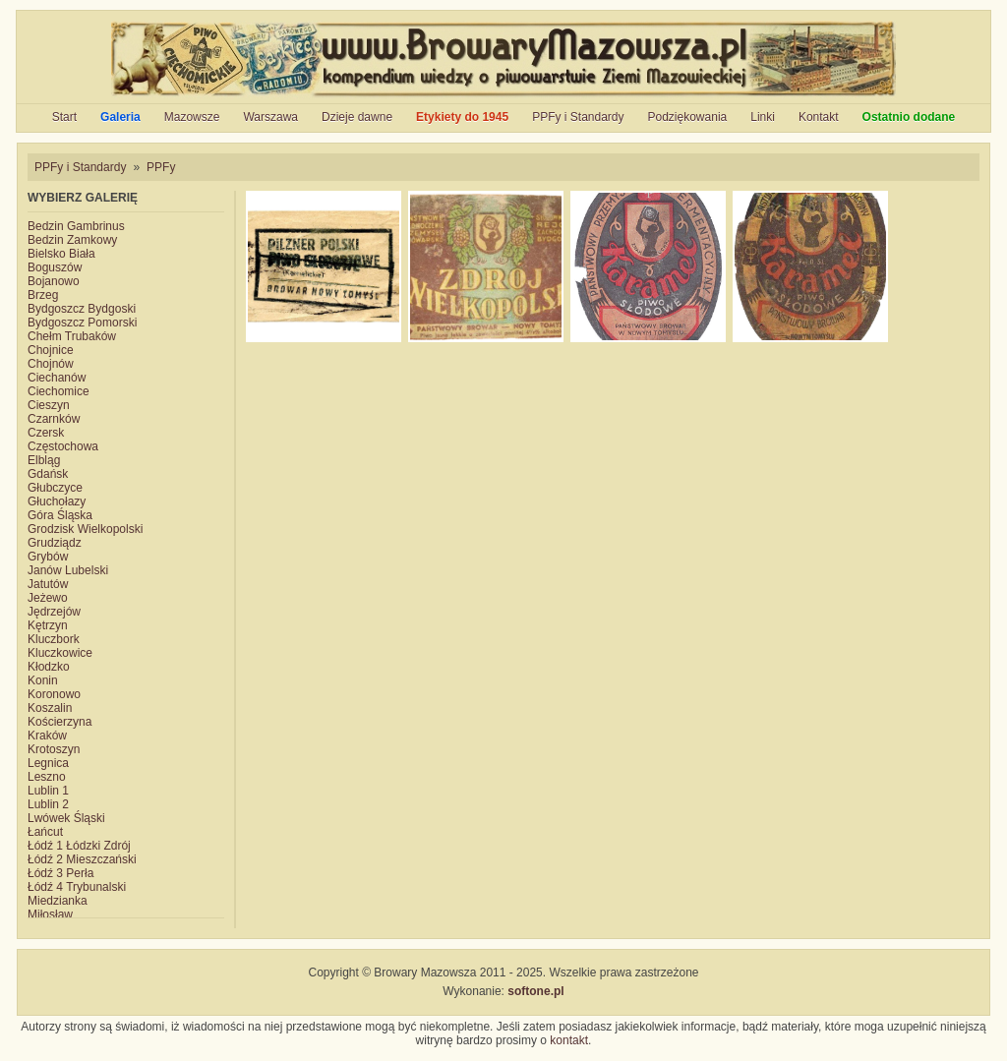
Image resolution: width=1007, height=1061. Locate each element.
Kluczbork (54, 639)
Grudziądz (55, 543)
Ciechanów (57, 377)
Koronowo (54, 694)
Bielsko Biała (61, 254)
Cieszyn (49, 405)
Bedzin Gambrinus (76, 226)
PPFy (161, 167)
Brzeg (43, 295)
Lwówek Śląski (66, 818)
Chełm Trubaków (72, 336)
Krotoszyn (54, 749)
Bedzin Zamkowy (72, 240)
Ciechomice (58, 391)
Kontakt (819, 117)
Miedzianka (58, 901)
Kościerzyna (59, 722)
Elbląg (44, 460)
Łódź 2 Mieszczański (82, 859)
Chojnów (51, 364)
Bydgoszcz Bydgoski (82, 309)
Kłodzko (49, 667)
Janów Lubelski (68, 570)
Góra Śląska (60, 515)
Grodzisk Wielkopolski (85, 529)
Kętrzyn (48, 625)
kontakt (569, 1040)
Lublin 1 (48, 790)
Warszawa (270, 117)
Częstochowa (63, 446)
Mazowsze (192, 117)
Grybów (48, 556)
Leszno (47, 777)
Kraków (47, 735)
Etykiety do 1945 (462, 117)
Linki (762, 117)
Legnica (48, 763)
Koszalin (50, 708)
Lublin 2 (48, 804)
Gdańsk (48, 474)
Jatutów (48, 584)
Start (64, 117)
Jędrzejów (54, 612)
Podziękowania (688, 117)
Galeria (120, 117)
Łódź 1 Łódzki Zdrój (79, 846)
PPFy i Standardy (577, 117)
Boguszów (55, 267)
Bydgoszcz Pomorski (82, 322)
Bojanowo (54, 281)
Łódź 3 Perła (60, 873)
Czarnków (54, 419)
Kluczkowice (60, 653)
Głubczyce (55, 488)
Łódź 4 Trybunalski (77, 887)
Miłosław (50, 914)
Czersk (46, 433)
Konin (43, 680)
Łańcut (45, 832)
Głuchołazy (57, 501)
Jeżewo (48, 598)
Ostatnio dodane (909, 117)
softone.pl (535, 991)
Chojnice (51, 350)
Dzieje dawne (357, 117)
